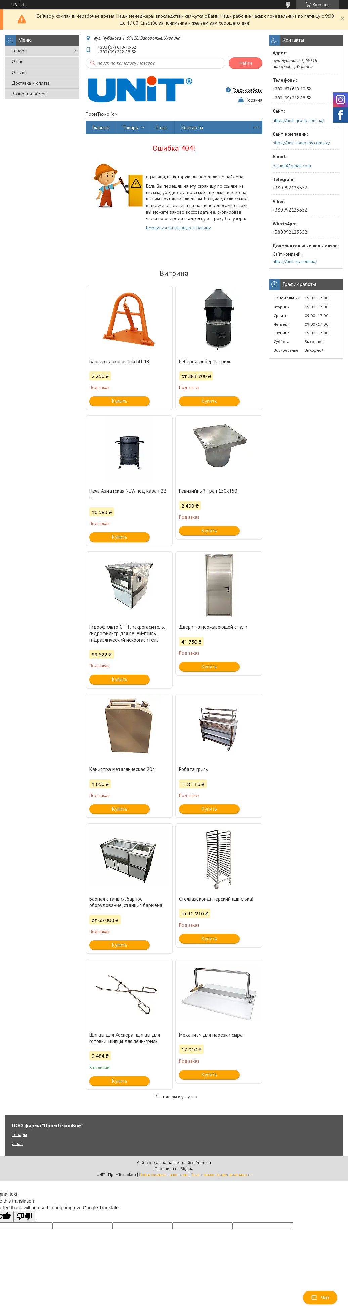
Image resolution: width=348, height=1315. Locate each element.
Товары (19, 51)
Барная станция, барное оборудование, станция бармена (125, 902)
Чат (320, 1298)
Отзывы (19, 72)
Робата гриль (193, 769)
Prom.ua (203, 1162)
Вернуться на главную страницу (178, 228)
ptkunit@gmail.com (292, 165)
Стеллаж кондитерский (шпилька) (216, 899)
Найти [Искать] (245, 63)
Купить (119, 401)
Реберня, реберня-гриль (205, 361)
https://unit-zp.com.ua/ (295, 261)
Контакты (192, 127)
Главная (100, 127)
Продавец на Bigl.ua (174, 1168)
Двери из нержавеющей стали (213, 627)
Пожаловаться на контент (163, 1174)
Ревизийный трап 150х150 (208, 491)
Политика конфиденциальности (221, 1174)
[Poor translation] (24, 1216)
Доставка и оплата (31, 83)
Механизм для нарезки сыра (211, 1035)
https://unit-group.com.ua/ (298, 120)
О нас (17, 61)
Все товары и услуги (174, 1097)
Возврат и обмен (29, 94)
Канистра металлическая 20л (122, 769)
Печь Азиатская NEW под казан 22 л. (127, 494)
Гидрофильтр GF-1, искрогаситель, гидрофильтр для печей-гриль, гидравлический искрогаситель (127, 633)
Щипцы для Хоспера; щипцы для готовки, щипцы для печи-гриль (124, 1038)
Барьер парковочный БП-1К (119, 361)
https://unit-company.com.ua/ (301, 143)
